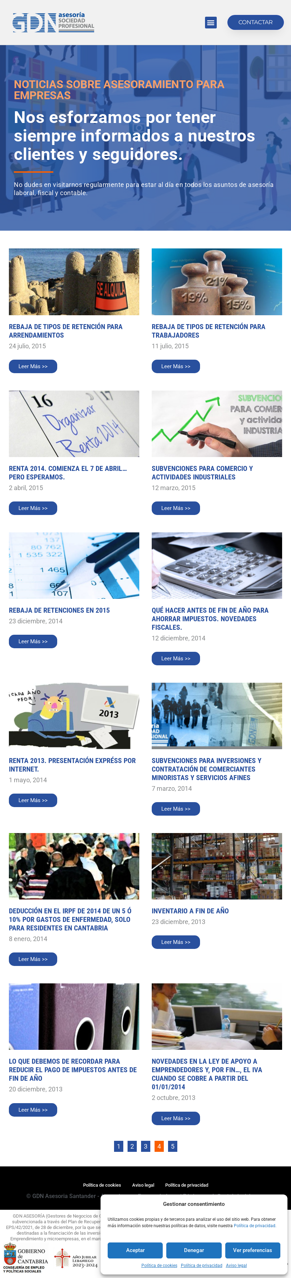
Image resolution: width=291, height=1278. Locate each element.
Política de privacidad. (255, 1225)
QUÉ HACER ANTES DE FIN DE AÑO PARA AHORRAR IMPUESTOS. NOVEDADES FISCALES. (210, 619)
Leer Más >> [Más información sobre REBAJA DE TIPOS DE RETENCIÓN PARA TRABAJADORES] (175, 366)
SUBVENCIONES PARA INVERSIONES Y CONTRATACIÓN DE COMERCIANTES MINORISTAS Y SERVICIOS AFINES (207, 769)
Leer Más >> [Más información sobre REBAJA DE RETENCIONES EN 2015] (33, 641)
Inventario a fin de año (190, 911)
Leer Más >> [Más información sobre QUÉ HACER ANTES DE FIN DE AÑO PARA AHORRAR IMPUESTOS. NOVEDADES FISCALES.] (175, 658)
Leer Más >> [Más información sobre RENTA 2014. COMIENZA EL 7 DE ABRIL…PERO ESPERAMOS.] (33, 508)
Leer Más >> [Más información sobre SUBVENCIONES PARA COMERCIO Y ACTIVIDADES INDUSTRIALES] (175, 508)
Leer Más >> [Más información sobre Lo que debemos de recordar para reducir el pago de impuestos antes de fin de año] (33, 1110)
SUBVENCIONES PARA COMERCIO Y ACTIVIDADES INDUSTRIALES (202, 472)
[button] (211, 22)
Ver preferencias (252, 1250)
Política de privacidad (201, 1265)
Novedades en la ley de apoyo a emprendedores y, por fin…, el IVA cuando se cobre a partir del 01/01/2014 (207, 1074)
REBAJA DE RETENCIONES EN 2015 (59, 610)
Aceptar (135, 1250)
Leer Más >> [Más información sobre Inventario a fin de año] (175, 942)
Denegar (194, 1250)
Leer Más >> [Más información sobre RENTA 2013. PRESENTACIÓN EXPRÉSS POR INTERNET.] (33, 800)
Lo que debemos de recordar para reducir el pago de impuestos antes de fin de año (73, 1070)
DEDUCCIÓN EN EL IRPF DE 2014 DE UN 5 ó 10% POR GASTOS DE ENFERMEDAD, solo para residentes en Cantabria (70, 919)
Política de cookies (159, 1265)
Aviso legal (236, 1265)
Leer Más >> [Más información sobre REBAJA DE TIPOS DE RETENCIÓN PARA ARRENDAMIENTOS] (33, 366)
